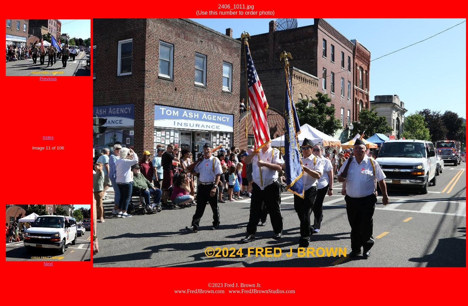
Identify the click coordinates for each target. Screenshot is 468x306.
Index (48, 137)
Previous (48, 78)
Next (48, 263)
